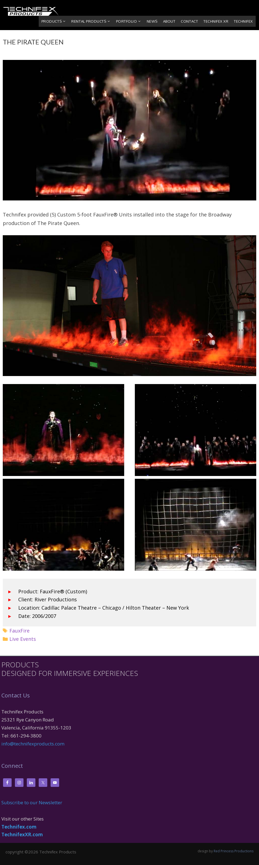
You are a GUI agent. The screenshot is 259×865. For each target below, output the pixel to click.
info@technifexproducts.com (32, 743)
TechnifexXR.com (22, 834)
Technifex (243, 21)
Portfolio (130, 21)
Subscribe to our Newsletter (31, 802)
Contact (189, 21)
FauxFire (19, 630)
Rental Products (92, 21)
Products (55, 21)
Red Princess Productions (233, 851)
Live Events (22, 639)
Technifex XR (215, 21)
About (169, 21)
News (152, 21)
